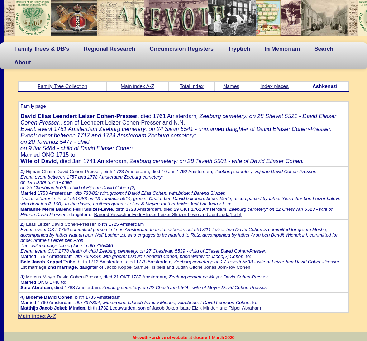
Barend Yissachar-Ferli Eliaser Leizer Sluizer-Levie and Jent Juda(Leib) (167, 214)
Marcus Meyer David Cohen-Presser (63, 276)
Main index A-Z (137, 86)
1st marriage (33, 267)
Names (231, 86)
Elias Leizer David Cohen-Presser (60, 224)
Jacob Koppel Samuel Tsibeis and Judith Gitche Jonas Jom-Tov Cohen (177, 267)
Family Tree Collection (62, 86)
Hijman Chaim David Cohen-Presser (63, 171)
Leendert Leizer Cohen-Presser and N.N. (133, 123)
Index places (274, 86)
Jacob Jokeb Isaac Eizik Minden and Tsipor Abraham (206, 308)
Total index (192, 86)
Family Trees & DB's (41, 49)
